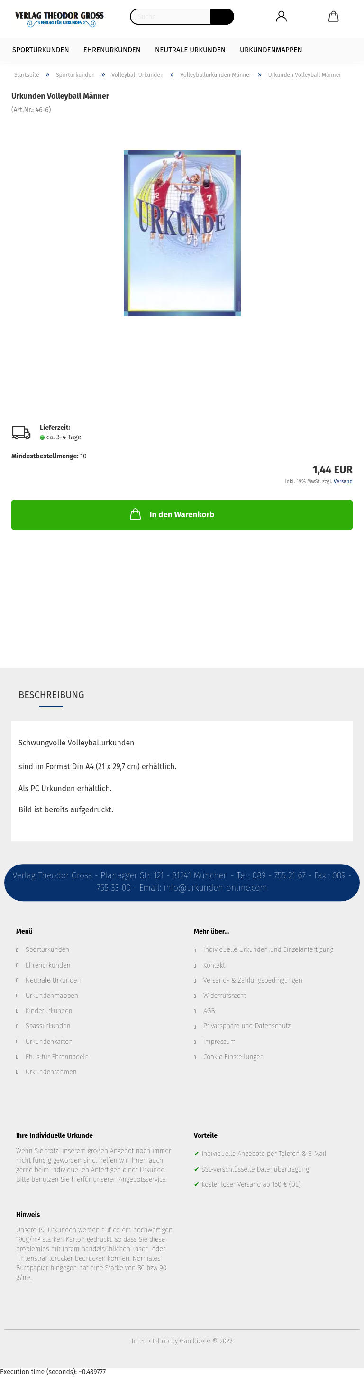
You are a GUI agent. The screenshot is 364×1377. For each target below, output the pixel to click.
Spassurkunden (48, 1026)
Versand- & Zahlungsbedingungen (252, 981)
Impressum (219, 1042)
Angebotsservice (142, 1179)
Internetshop (150, 1341)
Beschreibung (51, 694)
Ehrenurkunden (112, 50)
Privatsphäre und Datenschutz (247, 1026)
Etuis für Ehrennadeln (57, 1057)
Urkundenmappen (271, 50)
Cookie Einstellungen (233, 1057)
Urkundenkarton (49, 1042)
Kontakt (214, 965)
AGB (209, 1011)
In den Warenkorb (171, 513)
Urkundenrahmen (51, 1072)
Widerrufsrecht (224, 996)
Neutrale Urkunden (190, 50)
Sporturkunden (40, 50)
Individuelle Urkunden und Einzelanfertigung (268, 950)
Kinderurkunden (49, 1011)
